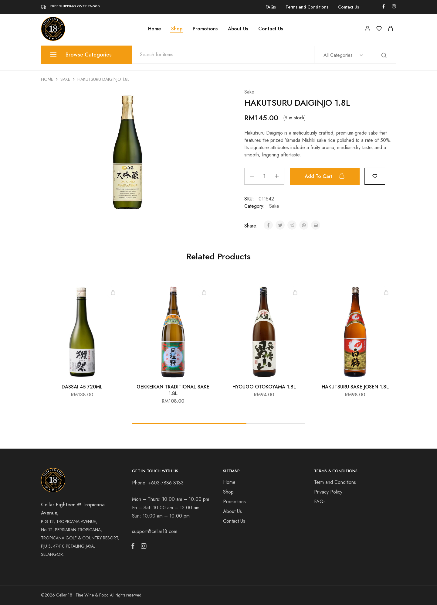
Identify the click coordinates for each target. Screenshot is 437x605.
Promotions (205, 29)
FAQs (271, 7)
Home (154, 29)
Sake (65, 79)
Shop (176, 29)
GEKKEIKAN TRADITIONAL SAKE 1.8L (173, 390)
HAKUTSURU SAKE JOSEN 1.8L (355, 386)
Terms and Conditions (307, 7)
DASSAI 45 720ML (82, 386)
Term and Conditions (335, 482)
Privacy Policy (328, 491)
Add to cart (325, 176)
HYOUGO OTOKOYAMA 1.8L (264, 386)
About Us (238, 29)
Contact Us (348, 7)
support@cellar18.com (154, 531)
